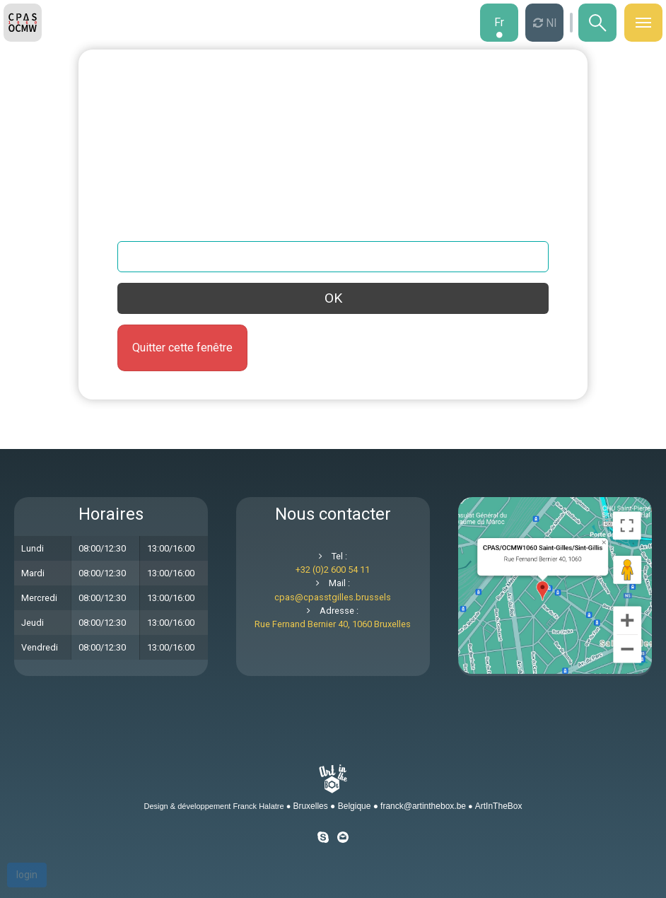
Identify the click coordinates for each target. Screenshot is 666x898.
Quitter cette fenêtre (182, 347)
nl (549, 23)
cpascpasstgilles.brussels (332, 597)
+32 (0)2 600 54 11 (333, 569)
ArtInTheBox (498, 806)
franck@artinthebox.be (423, 806)
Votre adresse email (167, 226)
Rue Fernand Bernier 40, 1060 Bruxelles (333, 624)
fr (499, 22)
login (26, 874)
